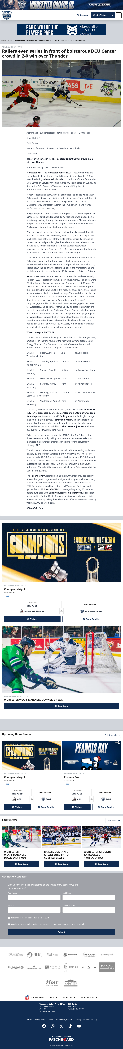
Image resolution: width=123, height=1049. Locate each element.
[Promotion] (61, 5)
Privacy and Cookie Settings (86, 1019)
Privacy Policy (40, 1019)
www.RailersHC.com (53, 429)
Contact (29, 1019)
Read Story (61, 706)
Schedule (82, 15)
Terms (50, 1019)
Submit (61, 932)
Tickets (32, 619)
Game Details (91, 619)
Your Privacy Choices (64, 1019)
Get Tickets (100, 15)
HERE (37, 445)
